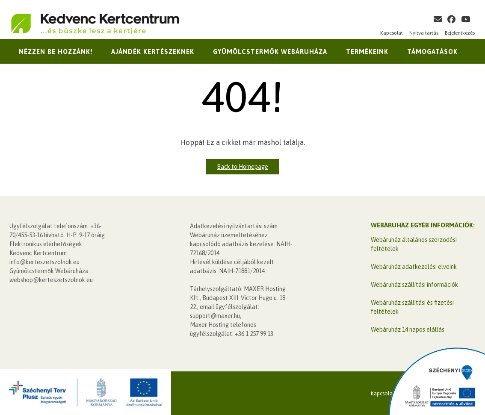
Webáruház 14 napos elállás (407, 329)
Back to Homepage (242, 166)
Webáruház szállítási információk (414, 284)
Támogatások (432, 51)
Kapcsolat (391, 33)
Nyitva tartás (423, 33)
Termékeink (367, 51)
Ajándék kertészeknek (152, 51)
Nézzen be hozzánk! (55, 51)
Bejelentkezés (460, 33)
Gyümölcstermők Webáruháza (270, 51)
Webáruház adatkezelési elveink (414, 266)
